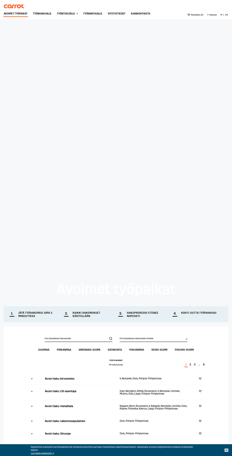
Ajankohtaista (140, 13)
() (195, 15)
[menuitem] (16, 14)
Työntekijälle (66, 13)
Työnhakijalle (42, 13)
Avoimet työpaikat (16, 13)
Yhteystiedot (116, 13)
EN (226, 15)
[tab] (116, 378)
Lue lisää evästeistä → (42, 453)
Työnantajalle (92, 13)
